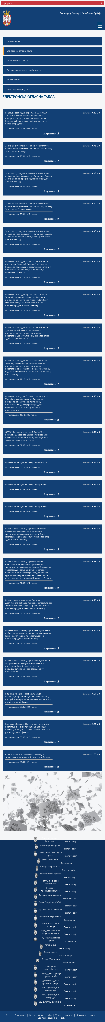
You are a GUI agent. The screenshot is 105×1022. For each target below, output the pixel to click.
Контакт (93, 1015)
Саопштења (20, 1015)
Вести (32, 1015)
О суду (8, 1015)
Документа (81, 1015)
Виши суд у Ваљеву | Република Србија (80, 13)
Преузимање (49, 133)
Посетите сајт (70, 841)
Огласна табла (45, 1015)
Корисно (69, 1015)
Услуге (58, 1015)
